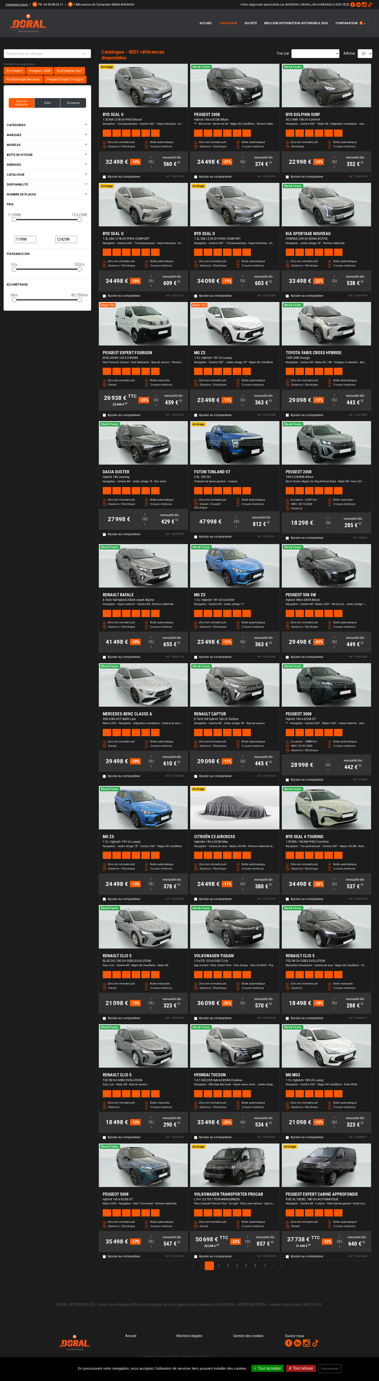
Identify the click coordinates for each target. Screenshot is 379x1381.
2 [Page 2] (219, 1265)
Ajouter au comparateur (124, 176)
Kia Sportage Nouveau (23, 79)
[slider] (14, 219)
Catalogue (228, 23)
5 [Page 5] (246, 1265)
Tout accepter (267, 1368)
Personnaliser (330, 1368)
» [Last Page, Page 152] (282, 1265)
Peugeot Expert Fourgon (65, 79)
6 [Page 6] (255, 1265)
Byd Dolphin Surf (69, 71)
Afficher (349, 53)
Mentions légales (189, 1336)
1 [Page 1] (209, 1265)
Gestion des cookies (248, 1336)
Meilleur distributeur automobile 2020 (296, 23)
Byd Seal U (15, 71)
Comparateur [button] (349, 23)
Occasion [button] (73, 103)
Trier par (283, 53)
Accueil (205, 23)
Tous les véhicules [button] (21, 103)
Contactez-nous (17, 4)
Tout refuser (301, 1368)
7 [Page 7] (264, 1265)
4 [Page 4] (237, 1265)
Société (250, 23)
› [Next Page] (273, 1265)
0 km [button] (47, 103)
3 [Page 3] (228, 1265)
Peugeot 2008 (40, 71)
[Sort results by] (315, 53)
